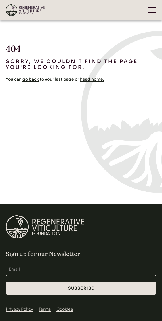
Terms (45, 309)
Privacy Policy (19, 309)
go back (30, 79)
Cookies (64, 309)
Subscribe (81, 288)
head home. (92, 79)
